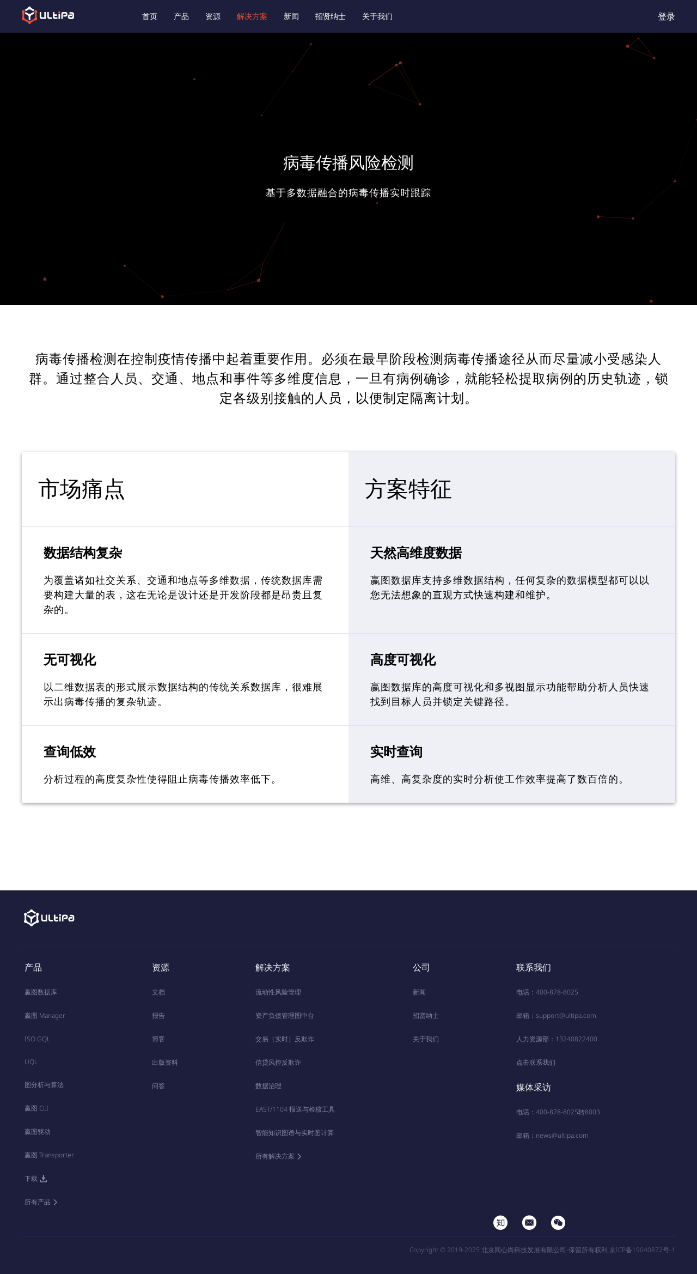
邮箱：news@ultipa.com (552, 1135)
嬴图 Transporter (49, 1155)
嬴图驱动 (38, 1131)
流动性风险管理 (278, 992)
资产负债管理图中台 (284, 1015)
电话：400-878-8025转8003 (558, 1112)
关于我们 (377, 16)
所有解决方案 (275, 1156)
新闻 (291, 16)
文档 (158, 992)
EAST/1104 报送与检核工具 (295, 1109)
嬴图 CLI (36, 1108)
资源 (213, 16)
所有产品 (38, 1201)
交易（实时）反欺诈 (284, 1039)
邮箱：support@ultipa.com (556, 1015)
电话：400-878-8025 (547, 992)
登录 (666, 16)
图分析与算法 (44, 1084)
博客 (158, 1039)
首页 (149, 16)
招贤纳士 (330, 16)
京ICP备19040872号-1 (642, 1249)
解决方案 (252, 16)
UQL (31, 1061)
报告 (158, 1015)
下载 (31, 1178)
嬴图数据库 (41, 992)
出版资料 (165, 1062)
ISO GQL (37, 1039)
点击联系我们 (535, 1062)
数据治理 (268, 1085)
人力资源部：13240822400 (556, 1039)
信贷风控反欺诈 (278, 1062)
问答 (158, 1085)
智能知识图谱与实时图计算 (294, 1132)
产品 (181, 16)
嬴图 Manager (45, 1015)
